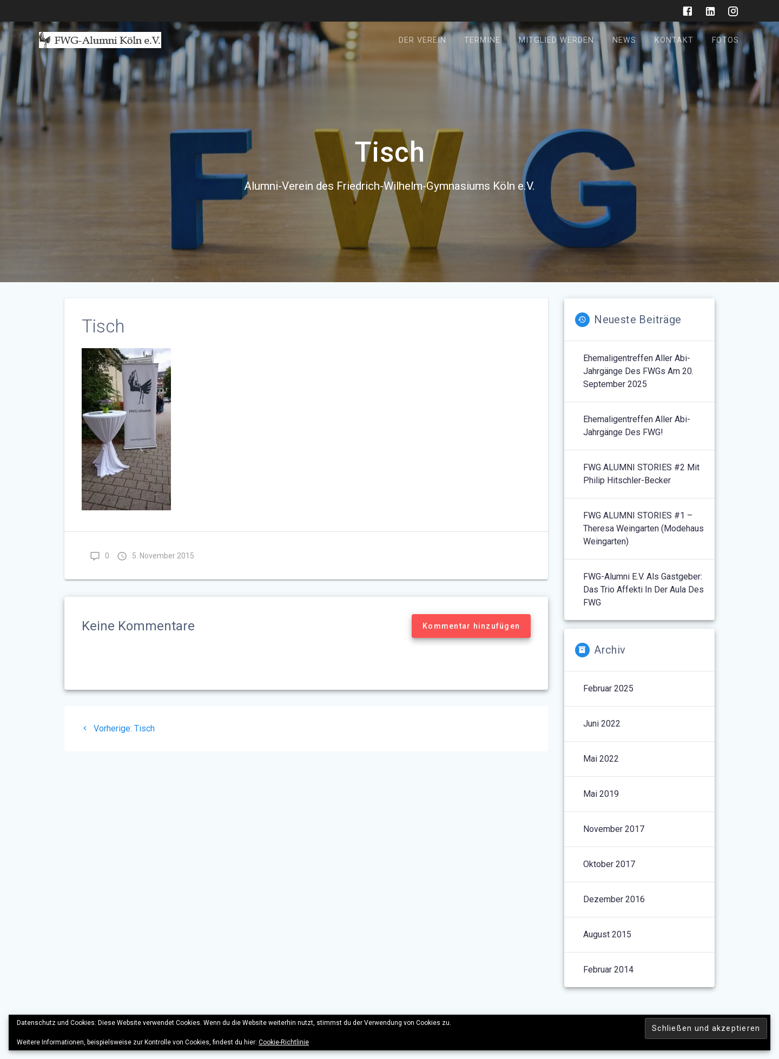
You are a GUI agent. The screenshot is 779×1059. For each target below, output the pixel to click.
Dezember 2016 (614, 899)
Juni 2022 (601, 723)
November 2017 (613, 829)
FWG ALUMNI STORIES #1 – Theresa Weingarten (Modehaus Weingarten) (643, 528)
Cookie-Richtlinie (284, 1042)
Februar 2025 (608, 688)
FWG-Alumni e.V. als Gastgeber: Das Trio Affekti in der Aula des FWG (643, 589)
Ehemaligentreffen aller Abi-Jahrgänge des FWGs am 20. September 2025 (638, 371)
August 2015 (607, 934)
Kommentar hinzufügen (471, 626)
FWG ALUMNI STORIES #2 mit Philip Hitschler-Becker (641, 473)
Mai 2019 (601, 794)
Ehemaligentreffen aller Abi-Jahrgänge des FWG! (636, 425)
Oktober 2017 (609, 864)
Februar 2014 (608, 969)
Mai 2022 (601, 759)
